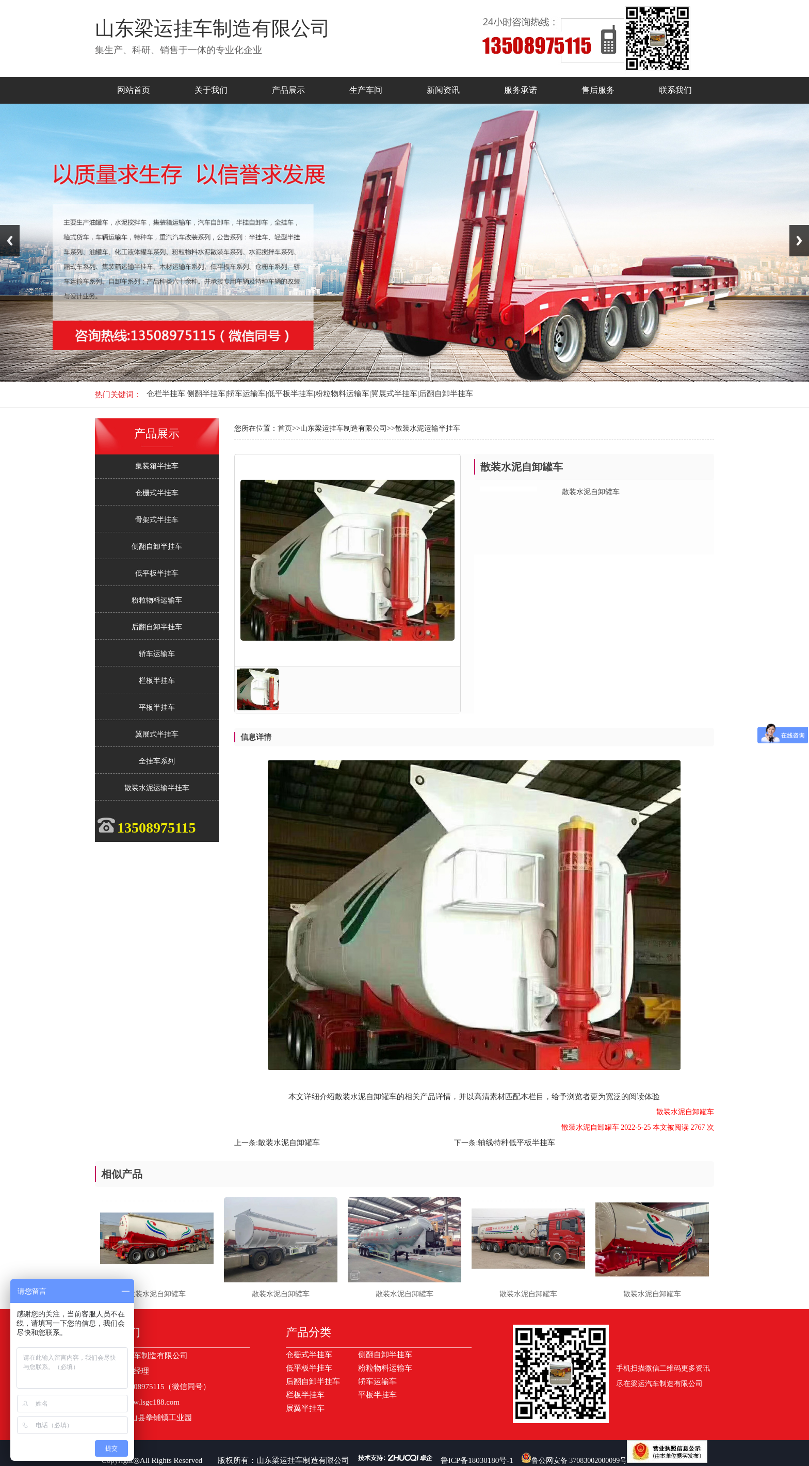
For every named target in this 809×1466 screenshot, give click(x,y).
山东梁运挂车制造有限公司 (302, 1460)
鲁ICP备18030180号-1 (477, 1460)
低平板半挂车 (157, 573)
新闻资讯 (443, 90)
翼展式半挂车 (157, 734)
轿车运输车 (157, 654)
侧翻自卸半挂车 (157, 546)
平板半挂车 (157, 707)
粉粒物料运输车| (343, 393)
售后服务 (597, 90)
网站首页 (133, 90)
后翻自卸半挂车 (446, 393)
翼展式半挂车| (395, 393)
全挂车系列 (157, 761)
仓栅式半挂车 (157, 493)
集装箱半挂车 (157, 466)
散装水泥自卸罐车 (289, 1142)
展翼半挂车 (305, 1408)
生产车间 (365, 90)
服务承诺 (520, 90)
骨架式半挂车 (157, 520)
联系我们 (675, 90)
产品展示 (288, 90)
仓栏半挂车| (167, 393)
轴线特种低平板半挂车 (516, 1142)
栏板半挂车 (157, 681)
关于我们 (211, 90)
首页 (285, 428)
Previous (10, 240)
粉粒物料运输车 (157, 600)
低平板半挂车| (291, 393)
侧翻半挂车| (207, 393)
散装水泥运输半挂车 (156, 788)
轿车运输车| (247, 393)
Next (799, 240)
